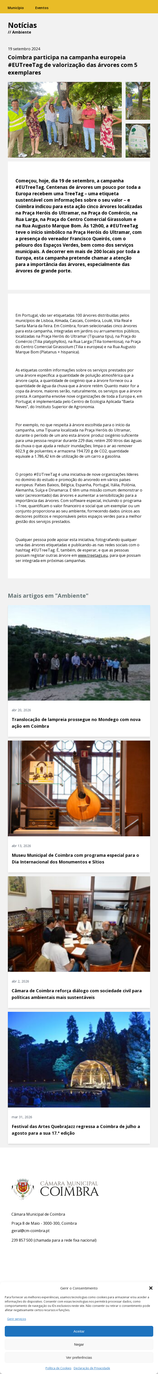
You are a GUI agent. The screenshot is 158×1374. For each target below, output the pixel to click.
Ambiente (21, 32)
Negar (79, 1344)
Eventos (41, 7)
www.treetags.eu (93, 555)
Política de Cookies (58, 1368)
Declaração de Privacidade (92, 1368)
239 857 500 (22, 1240)
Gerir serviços (16, 1319)
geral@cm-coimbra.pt (30, 1230)
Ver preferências (79, 1357)
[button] (150, 1288)
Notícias (22, 25)
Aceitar (79, 1331)
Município (16, 7)
